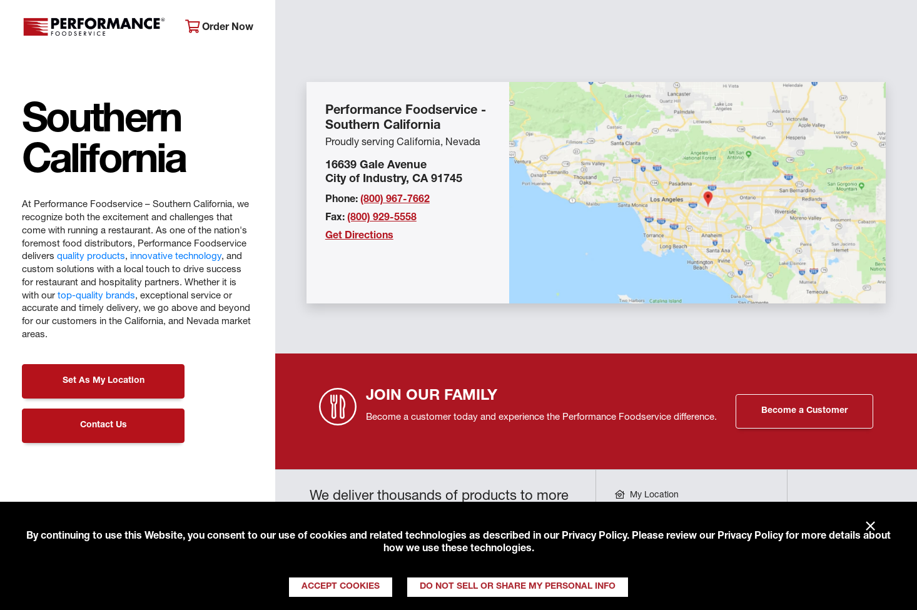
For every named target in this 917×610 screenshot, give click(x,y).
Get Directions (359, 236)
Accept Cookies (340, 586)
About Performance (340, 28)
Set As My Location (103, 381)
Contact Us (103, 425)
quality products (91, 257)
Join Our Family (805, 28)
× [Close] (870, 527)
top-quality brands (96, 296)
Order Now (219, 27)
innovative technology (175, 257)
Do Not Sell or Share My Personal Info (518, 586)
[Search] (889, 29)
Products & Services (472, 28)
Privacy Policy (594, 537)
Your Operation (595, 28)
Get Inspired (700, 28)
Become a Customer (804, 411)
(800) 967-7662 (395, 200)
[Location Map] (697, 192)
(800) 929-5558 (382, 218)
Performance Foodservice (94, 28)
